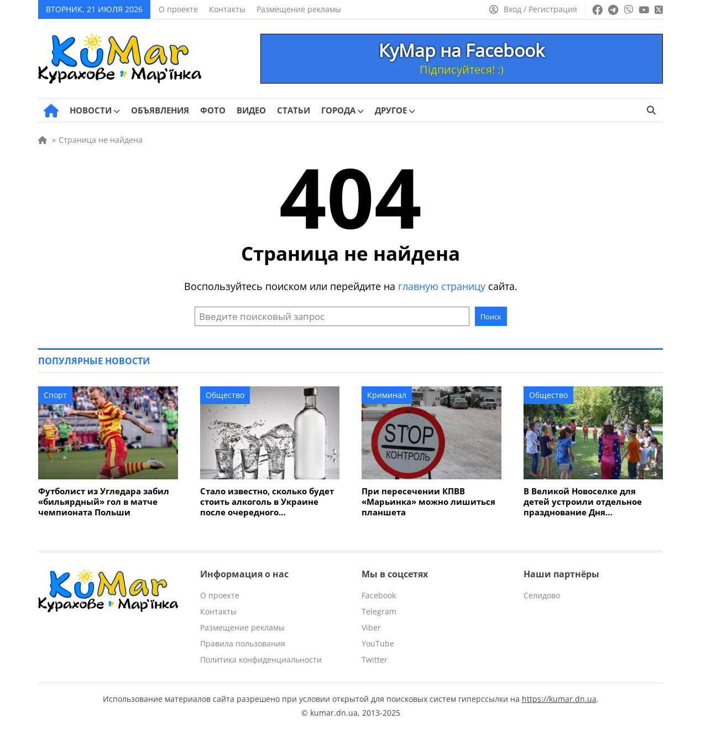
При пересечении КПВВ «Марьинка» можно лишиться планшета (428, 502)
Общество (225, 395)
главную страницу (441, 286)
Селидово (542, 595)
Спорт (55, 395)
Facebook (379, 595)
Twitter (375, 659)
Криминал (386, 395)
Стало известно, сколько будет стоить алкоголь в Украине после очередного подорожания (267, 502)
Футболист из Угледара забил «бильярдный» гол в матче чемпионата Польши (103, 502)
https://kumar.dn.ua (559, 699)
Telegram (379, 611)
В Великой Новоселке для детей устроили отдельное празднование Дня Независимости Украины (583, 502)
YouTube (378, 643)
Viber (371, 627)
